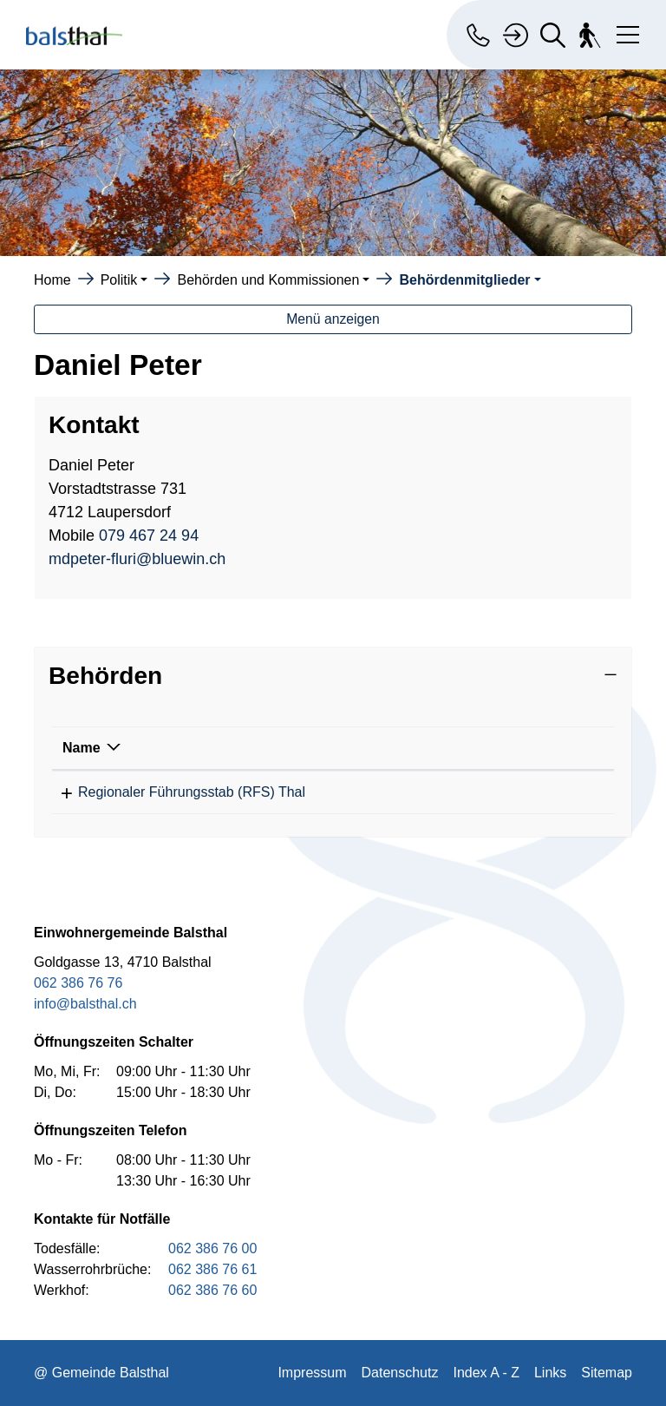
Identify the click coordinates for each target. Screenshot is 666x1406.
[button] (124, 280)
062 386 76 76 (78, 983)
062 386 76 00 (212, 1248)
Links (550, 1372)
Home (52, 280)
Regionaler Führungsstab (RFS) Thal (176, 792)
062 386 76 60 (212, 1290)
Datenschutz (400, 1372)
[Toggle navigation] (624, 31)
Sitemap (606, 1372)
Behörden (105, 675)
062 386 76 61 (212, 1269)
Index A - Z (486, 1372)
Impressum (312, 1372)
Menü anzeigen (333, 319)
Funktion (497, 747)
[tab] (333, 676)
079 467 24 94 (149, 535)
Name (81, 747)
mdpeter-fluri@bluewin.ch (137, 559)
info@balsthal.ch (85, 1003)
